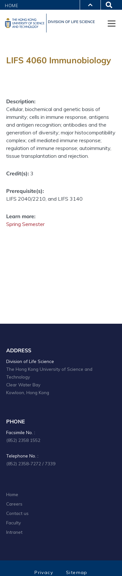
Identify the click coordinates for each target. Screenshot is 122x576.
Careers (14, 504)
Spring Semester (25, 224)
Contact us (17, 513)
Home (12, 5)
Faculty (13, 522)
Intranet (14, 532)
